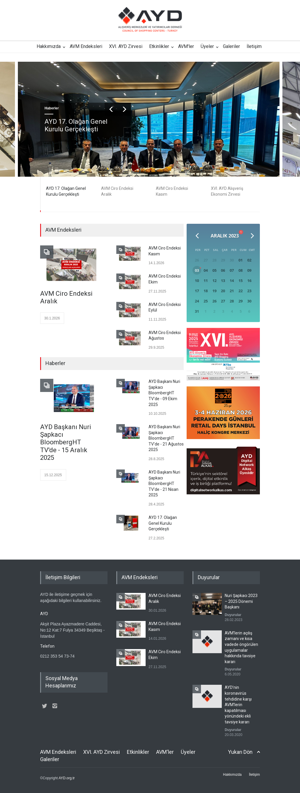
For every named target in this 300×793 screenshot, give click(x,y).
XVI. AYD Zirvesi (125, 46)
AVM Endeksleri (86, 46)
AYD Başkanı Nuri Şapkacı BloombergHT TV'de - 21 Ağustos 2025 (166, 438)
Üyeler (207, 46)
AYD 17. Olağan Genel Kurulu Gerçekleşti (76, 125)
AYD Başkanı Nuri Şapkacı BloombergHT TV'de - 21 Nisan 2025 (164, 483)
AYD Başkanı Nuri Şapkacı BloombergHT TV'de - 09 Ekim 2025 (164, 393)
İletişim (254, 46)
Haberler (52, 108)
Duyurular (233, 615)
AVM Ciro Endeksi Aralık (66, 297)
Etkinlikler (159, 46)
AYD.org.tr (67, 778)
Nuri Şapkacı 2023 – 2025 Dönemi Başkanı (241, 601)
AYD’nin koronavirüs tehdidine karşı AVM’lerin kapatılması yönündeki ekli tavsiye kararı (238, 704)
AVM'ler (186, 46)
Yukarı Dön (240, 752)
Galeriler (231, 46)
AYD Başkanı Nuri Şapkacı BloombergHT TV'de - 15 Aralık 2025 (65, 442)
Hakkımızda (49, 46)
